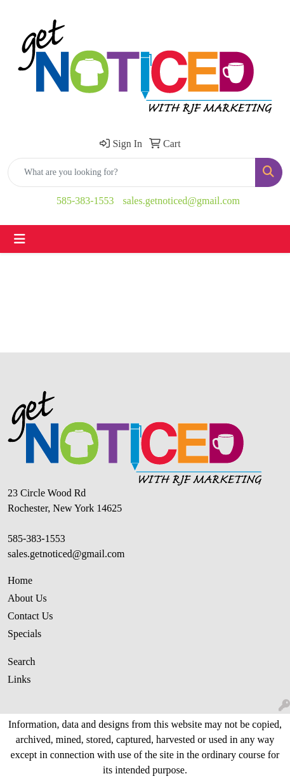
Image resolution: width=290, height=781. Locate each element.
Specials (24, 633)
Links (19, 679)
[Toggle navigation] (19, 239)
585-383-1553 (85, 200)
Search (22, 661)
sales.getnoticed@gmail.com (181, 200)
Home (20, 580)
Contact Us (30, 615)
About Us (27, 598)
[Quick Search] (132, 172)
